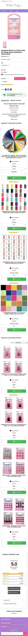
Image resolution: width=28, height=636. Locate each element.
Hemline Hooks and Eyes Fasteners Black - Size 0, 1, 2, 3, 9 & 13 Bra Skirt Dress (14, 425)
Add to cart (19, 78)
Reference (3, 56)
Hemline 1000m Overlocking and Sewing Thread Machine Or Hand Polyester (14, 212)
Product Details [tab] (15, 100)
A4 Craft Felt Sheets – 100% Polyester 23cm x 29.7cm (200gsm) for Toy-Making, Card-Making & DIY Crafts (14, 157)
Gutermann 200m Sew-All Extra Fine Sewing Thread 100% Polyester (14, 313)
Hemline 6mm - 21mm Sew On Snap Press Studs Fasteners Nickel (14, 475)
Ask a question (13, 592)
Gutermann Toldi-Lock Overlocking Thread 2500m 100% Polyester (14, 262)
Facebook (14, 613)
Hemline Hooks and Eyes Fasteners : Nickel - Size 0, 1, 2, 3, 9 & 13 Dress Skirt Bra (14, 374)
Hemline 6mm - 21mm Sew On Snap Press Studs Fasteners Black (14, 526)
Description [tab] (5, 100)
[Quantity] (8, 78)
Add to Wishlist (14, 161)
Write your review (14, 588)
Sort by (12, 342)
